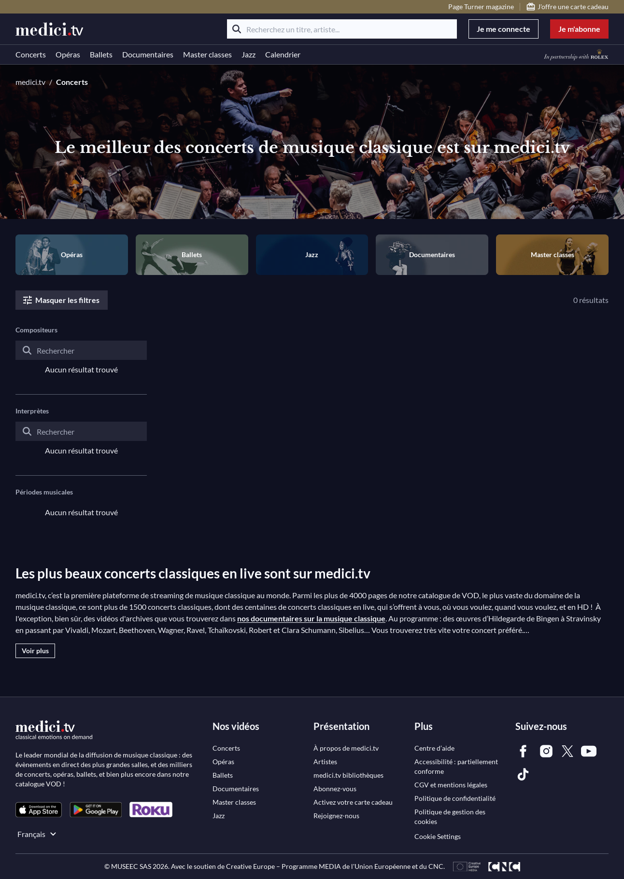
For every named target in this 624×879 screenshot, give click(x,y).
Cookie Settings (437, 836)
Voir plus (35, 650)
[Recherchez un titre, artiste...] (342, 29)
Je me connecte (503, 28)
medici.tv (30, 81)
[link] (38, 810)
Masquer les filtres (60, 300)
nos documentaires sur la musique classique (311, 618)
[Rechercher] (236, 29)
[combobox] (81, 358)
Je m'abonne (579, 28)
